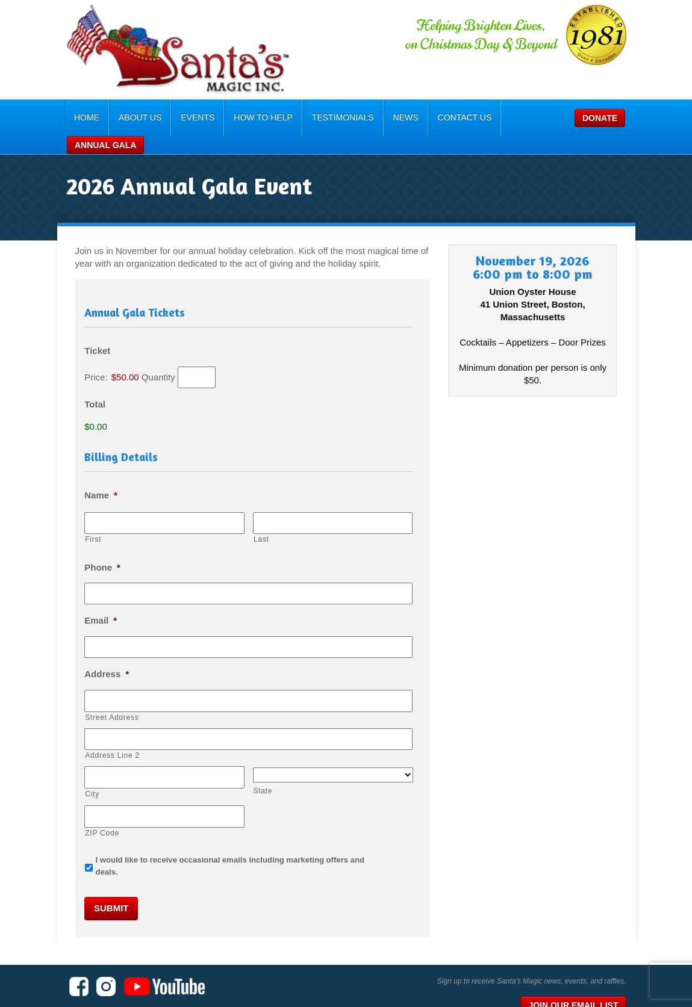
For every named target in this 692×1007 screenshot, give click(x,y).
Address (84, 651)
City (70, 768)
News (384, 117)
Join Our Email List (595, 963)
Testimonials (322, 117)
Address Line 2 (90, 731)
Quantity (136, 359)
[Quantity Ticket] (174, 359)
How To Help (242, 117)
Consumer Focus (609, 992)
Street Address (89, 694)
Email (78, 599)
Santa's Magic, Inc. (113, 976)
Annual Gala (607, 118)
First (71, 519)
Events (177, 117)
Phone (80, 546)
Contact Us (444, 117)
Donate (538, 118)
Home (65, 117)
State (255, 767)
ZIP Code (80, 806)
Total (72, 386)
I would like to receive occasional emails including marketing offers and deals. (219, 832)
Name (78, 476)
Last (253, 519)
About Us (119, 117)
